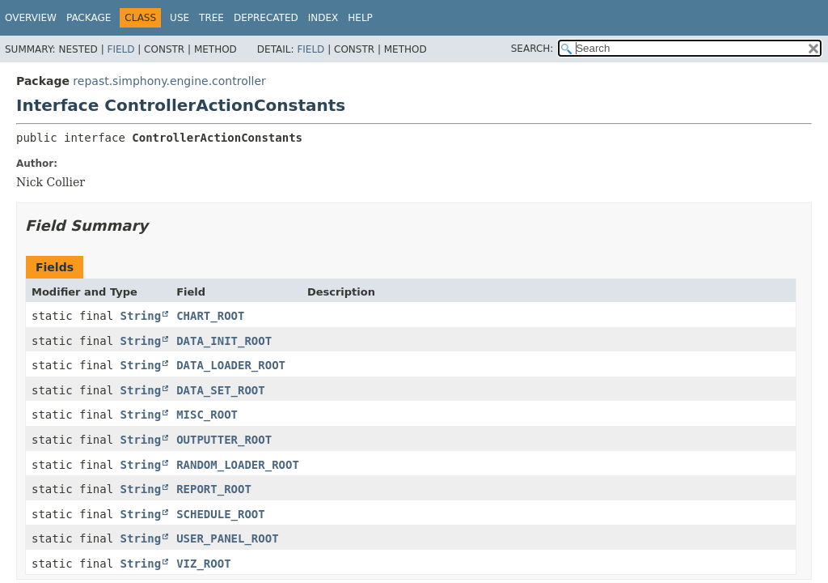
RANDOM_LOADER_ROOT (237, 464)
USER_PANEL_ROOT (227, 538)
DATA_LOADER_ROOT (230, 365)
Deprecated (266, 17)
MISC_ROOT (207, 414)
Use (179, 17)
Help (360, 17)
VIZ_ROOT (203, 563)
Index (323, 17)
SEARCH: (532, 48)
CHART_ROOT (210, 315)
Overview (31, 17)
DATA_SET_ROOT (220, 390)
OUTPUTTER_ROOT (224, 439)
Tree (211, 17)
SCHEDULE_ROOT (220, 514)
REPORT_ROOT (213, 489)
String (141, 315)
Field (120, 49)
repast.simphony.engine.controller (169, 80)
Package (88, 17)
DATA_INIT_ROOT (224, 340)
